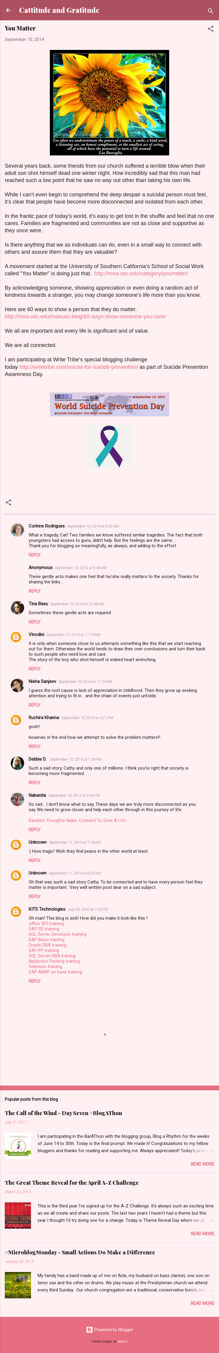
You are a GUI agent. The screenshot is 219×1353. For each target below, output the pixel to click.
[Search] (210, 12)
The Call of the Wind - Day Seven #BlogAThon (63, 1113)
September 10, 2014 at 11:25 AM (85, 681)
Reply (35, 555)
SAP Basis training (46, 939)
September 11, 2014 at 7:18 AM (75, 842)
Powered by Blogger (109, 1329)
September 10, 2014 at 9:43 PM (74, 795)
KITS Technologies (47, 909)
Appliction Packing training (54, 961)
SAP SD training (44, 929)
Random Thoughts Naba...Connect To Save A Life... (78, 820)
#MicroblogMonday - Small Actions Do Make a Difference (80, 1252)
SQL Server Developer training (58, 934)
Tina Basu (38, 603)
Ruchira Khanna (44, 717)
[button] (210, 29)
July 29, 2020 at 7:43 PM (88, 909)
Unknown (38, 842)
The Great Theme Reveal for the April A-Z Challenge (72, 1182)
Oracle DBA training (47, 945)
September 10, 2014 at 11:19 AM (73, 634)
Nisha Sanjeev (42, 681)
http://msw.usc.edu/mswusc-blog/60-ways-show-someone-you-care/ (85, 316)
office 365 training (46, 923)
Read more (202, 1164)
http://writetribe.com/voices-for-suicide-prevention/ (78, 367)
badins (122, 1341)
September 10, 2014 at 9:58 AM (81, 567)
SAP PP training (44, 950)
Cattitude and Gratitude (59, 10)
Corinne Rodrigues (47, 526)
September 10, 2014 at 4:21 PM (87, 718)
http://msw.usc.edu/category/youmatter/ (141, 273)
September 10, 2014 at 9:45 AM (93, 526)
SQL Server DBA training (52, 955)
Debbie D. (38, 759)
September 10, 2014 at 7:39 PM (75, 759)
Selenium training (45, 966)
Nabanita (37, 795)
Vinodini (36, 634)
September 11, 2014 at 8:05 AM (75, 873)
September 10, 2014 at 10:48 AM (77, 604)
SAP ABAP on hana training (55, 972)
